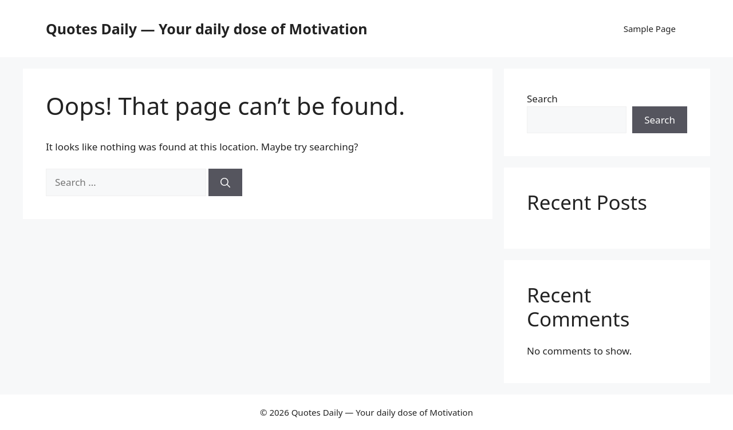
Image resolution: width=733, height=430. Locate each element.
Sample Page (650, 28)
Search (542, 98)
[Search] (225, 182)
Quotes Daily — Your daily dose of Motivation (207, 28)
